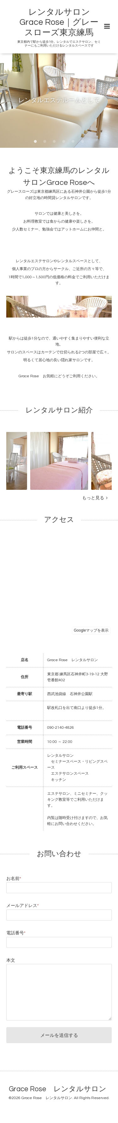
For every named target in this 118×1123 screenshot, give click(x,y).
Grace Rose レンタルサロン (57, 1089)
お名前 (13, 879)
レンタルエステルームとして (59, 100)
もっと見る (95, 498)
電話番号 (15, 933)
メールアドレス (22, 906)
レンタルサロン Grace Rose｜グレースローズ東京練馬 (59, 22)
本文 (10, 960)
